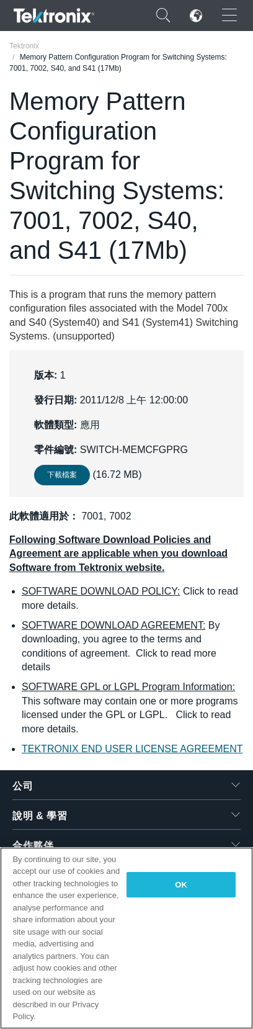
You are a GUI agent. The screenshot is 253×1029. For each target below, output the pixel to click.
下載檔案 (62, 474)
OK (181, 884)
